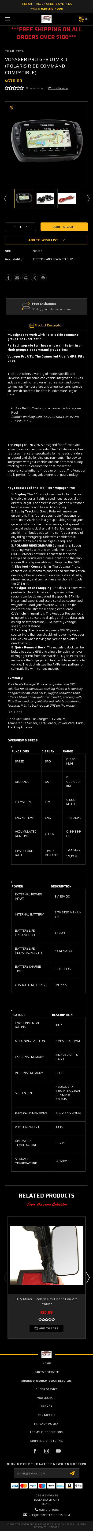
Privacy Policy (46, 1423)
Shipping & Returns (46, 1440)
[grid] (48, 807)
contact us (46, 1415)
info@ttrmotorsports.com (49, 1515)
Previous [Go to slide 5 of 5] (5, 1277)
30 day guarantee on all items (67, 309)
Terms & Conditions (46, 1432)
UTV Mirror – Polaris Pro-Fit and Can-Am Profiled (46, 1301)
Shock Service (46, 1389)
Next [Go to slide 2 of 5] (87, 1277)
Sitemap (54, 1527)
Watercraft (46, 1397)
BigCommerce (63, 1524)
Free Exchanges (60, 303)
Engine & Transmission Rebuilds (46, 1380)
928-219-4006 (52, 8)
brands (46, 1406)
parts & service (46, 1372)
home (46, 1363)
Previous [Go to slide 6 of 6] (4, 198)
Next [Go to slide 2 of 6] (88, 198)
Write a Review (58, 88)
